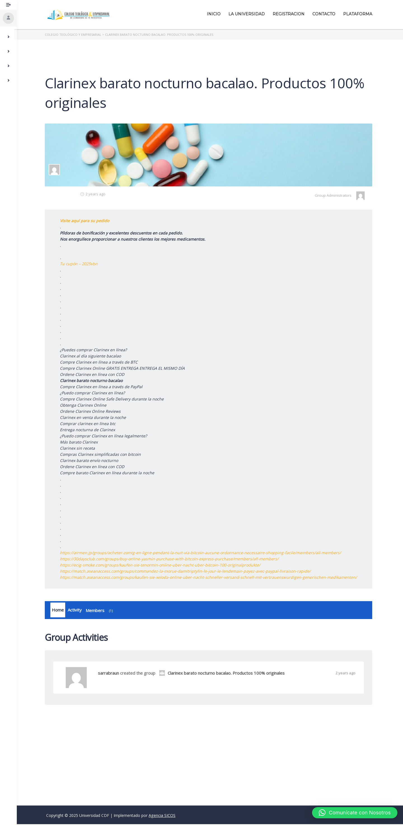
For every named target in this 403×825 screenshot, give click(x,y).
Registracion (290, 13)
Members (101, 611)
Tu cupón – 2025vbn (80, 263)
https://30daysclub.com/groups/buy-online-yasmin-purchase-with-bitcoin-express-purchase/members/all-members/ (170, 558)
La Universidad (248, 13)
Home (59, 610)
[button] (354, 812)
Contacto (325, 13)
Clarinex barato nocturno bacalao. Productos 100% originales (223, 674)
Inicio (215, 13)
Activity (76, 610)
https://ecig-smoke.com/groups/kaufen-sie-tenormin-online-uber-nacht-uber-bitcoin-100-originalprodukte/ (161, 565)
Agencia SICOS (162, 816)
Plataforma (359, 13)
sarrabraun (109, 674)
